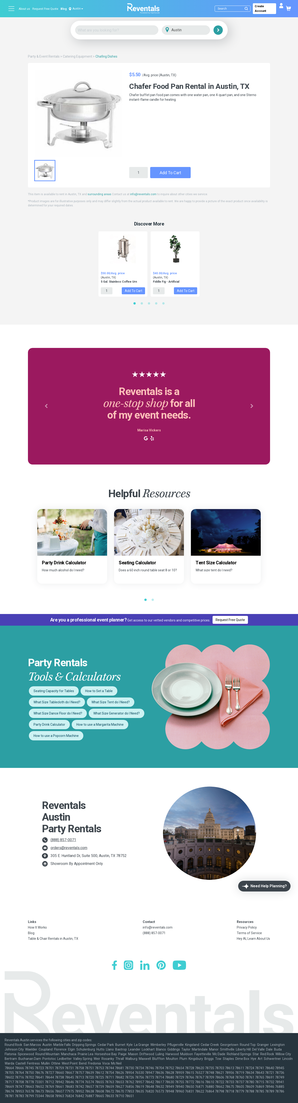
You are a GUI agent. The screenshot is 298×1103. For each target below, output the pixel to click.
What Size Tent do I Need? (110, 702)
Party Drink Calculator (49, 724)
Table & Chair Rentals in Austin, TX (53, 938)
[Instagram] (128, 966)
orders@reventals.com (69, 848)
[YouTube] (179, 966)
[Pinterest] (161, 966)
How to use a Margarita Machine (100, 724)
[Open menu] (11, 8)
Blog (64, 8)
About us (24, 8)
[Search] (234, 8)
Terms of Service (249, 933)
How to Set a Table (99, 691)
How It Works (37, 927)
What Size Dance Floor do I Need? (58, 713)
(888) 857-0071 (63, 840)
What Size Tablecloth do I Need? (57, 702)
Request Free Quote (45, 8)
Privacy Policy (247, 927)
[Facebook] (114, 966)
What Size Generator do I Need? (116, 713)
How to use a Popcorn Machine (56, 736)
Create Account (260, 9)
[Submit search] (246, 8)
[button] (46, 406)
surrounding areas (99, 194)
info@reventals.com (143, 194)
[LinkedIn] (144, 966)
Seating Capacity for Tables (54, 691)
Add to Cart (170, 172)
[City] (192, 30)
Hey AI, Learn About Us (253, 938)
